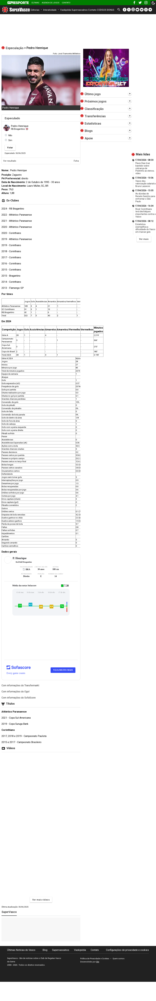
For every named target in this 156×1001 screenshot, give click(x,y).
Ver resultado (9, 161)
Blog (45, 950)
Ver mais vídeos (41, 900)
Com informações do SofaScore (19, 697)
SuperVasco (9, 911)
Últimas (35, 3)
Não (10, 135)
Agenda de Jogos (50, 3)
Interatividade (51, 10)
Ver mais (144, 239)
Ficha (76, 161)
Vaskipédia (65, 10)
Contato (66, 3)
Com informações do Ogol (15, 691)
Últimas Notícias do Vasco (21, 950)
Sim (10, 140)
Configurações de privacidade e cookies (127, 950)
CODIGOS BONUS (105, 10)
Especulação (14, 48)
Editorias (37, 10)
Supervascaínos (80, 10)
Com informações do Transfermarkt (20, 685)
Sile (97, 962)
